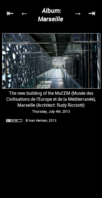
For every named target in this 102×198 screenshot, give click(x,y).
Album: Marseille (50, 14)
